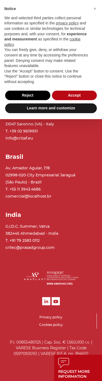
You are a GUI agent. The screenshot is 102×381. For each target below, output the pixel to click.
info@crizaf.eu (19, 138)
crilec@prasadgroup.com (30, 247)
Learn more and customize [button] (51, 108)
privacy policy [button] (67, 23)
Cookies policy (51, 325)
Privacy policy (50, 317)
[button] (95, 8)
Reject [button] (27, 95)
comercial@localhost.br (28, 196)
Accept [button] (74, 95)
